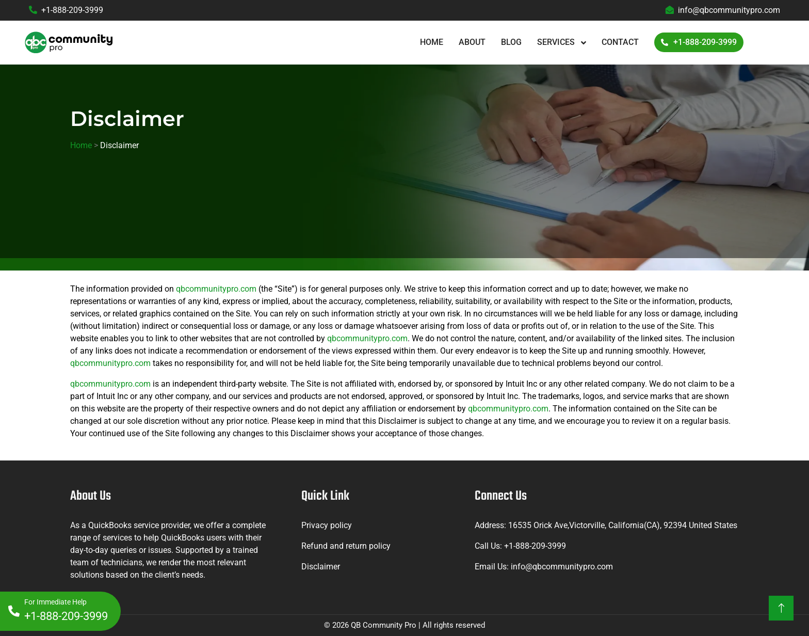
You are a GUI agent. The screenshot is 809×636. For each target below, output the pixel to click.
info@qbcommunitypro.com (723, 10)
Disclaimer (320, 566)
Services (557, 42)
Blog (511, 42)
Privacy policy (326, 525)
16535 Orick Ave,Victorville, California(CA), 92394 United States (622, 525)
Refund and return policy (346, 546)
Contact (620, 42)
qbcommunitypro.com (216, 289)
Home (431, 42)
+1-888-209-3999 (66, 10)
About (472, 42)
